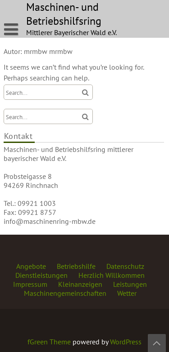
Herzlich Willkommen (111, 275)
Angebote (31, 266)
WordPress (126, 341)
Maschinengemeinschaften (65, 293)
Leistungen (130, 284)
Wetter (127, 293)
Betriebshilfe (76, 266)
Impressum (30, 284)
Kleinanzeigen (80, 284)
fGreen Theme (49, 341)
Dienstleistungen (41, 275)
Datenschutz (125, 266)
